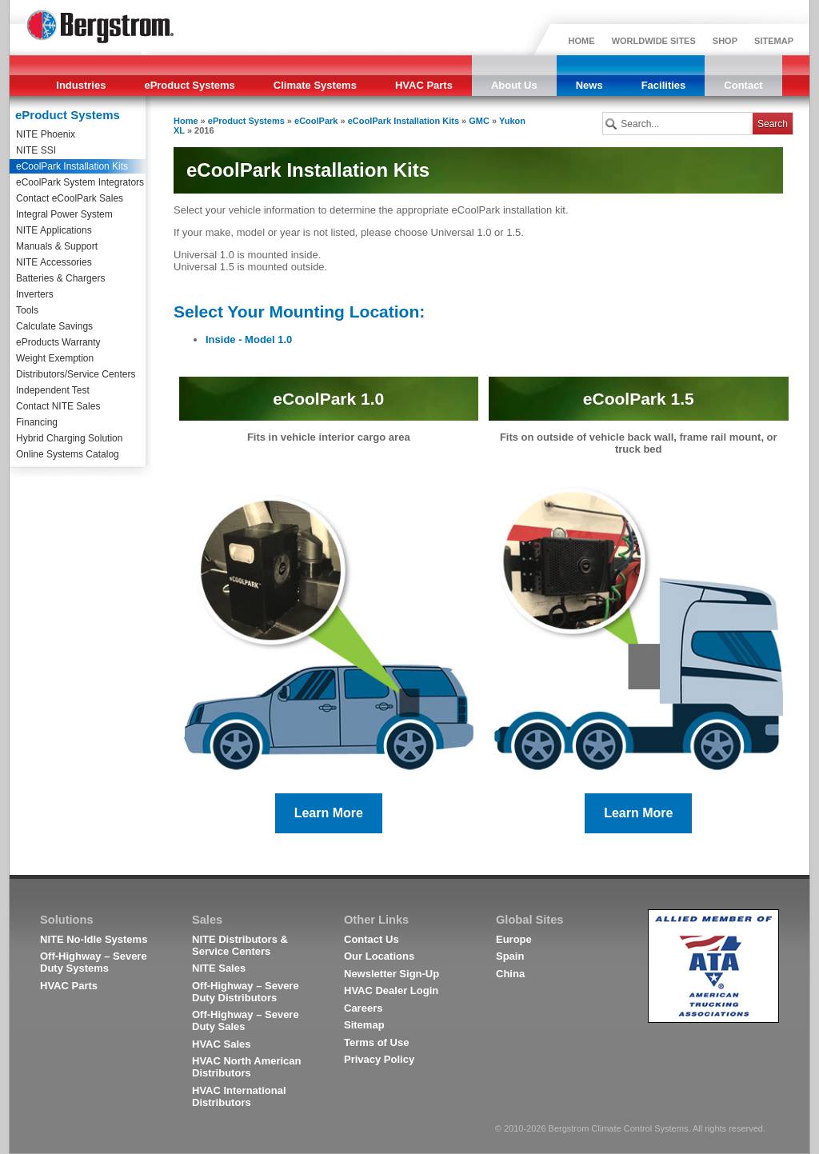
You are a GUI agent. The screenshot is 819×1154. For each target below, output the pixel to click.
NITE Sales (219, 968)
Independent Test (53, 390)
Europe (514, 939)
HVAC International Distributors (239, 1096)
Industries (81, 85)
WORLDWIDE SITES (654, 41)
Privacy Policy (379, 1059)
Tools (27, 310)
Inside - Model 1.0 (249, 339)
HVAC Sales (221, 1044)
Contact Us (371, 939)
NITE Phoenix (45, 134)
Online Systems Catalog (67, 454)
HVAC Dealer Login (391, 990)
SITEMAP (773, 41)
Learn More (328, 813)
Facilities (663, 85)
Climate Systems (315, 85)
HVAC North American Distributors (247, 1067)
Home (186, 121)
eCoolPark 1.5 (638, 398)
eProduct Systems (189, 85)
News (589, 85)
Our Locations (379, 956)
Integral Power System (64, 214)
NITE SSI (36, 150)
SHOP (725, 41)
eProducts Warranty (58, 342)
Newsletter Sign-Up (391, 974)
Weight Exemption (55, 358)
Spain (510, 956)
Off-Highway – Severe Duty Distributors (245, 992)
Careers (363, 1008)
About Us (514, 85)
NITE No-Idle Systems (93, 939)
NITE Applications (54, 230)
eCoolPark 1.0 (328, 398)
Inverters (35, 294)
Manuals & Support (57, 246)
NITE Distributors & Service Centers (240, 945)
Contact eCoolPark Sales (69, 198)
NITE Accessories (54, 262)
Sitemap (364, 1025)
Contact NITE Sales (58, 406)
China (510, 974)
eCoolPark (316, 121)
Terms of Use (376, 1042)
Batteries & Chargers (60, 278)
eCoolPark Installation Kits (72, 166)
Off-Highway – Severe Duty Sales (245, 1020)
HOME (582, 41)
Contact (743, 85)
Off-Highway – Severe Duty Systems (93, 962)
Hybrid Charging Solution (69, 438)
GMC (479, 121)
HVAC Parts (424, 85)
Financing (37, 422)
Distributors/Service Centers (75, 374)
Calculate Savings (54, 326)
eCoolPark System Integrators (80, 182)
